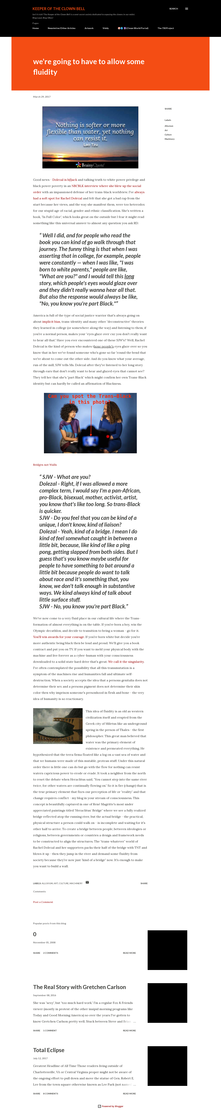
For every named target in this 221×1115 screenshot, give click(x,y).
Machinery (170, 139)
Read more (129, 953)
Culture (168, 134)
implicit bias (51, 321)
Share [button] (168, 108)
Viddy (106, 28)
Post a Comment (43, 902)
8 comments (50, 1093)
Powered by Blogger (110, 1106)
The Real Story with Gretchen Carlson (79, 986)
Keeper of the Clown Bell (58, 8)
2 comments (50, 953)
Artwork (89, 28)
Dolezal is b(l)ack (64, 180)
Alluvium (169, 126)
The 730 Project (166, 28)
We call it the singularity (126, 662)
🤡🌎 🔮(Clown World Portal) (133, 28)
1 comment (50, 1030)
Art (166, 130)
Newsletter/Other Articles (62, 28)
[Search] (173, 9)
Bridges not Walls (45, 464)
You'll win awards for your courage (58, 637)
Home (35, 28)
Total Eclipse (48, 1050)
